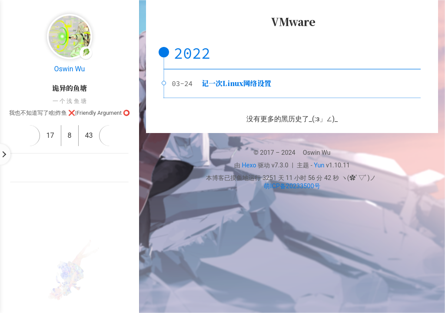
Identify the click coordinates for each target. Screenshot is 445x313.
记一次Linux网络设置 (236, 83)
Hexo (249, 165)
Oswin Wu (69, 69)
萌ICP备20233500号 (292, 186)
